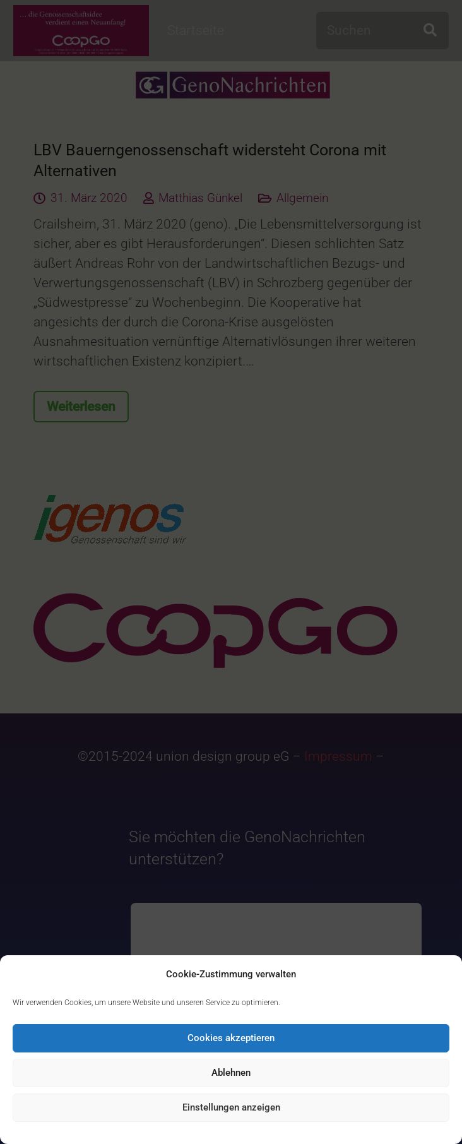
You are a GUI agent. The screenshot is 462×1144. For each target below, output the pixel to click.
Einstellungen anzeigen (231, 1107)
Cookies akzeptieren (231, 1038)
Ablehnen (231, 1072)
